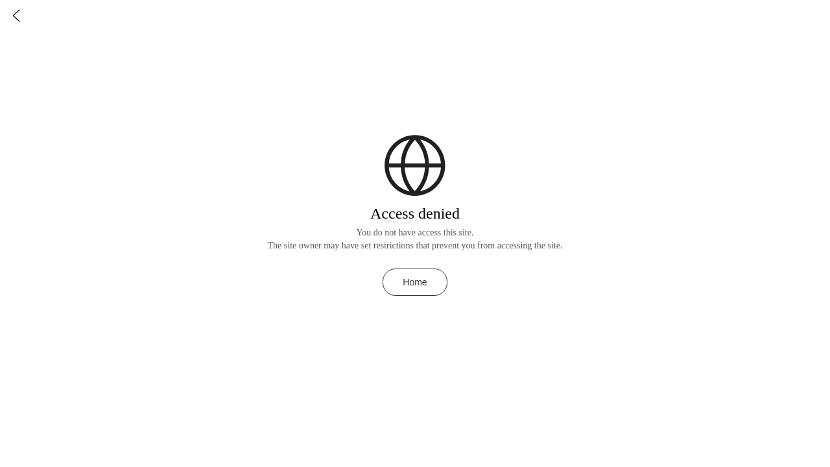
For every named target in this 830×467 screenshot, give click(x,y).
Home (415, 282)
